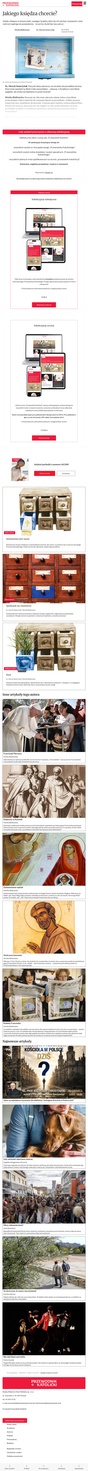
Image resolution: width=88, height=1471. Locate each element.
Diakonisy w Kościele (12, 819)
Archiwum (66, 473)
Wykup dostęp (44, 438)
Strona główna (12, 1373)
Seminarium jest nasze (17, 539)
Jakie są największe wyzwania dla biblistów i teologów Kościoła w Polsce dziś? (38, 1100)
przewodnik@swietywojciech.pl (20, 1403)
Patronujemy (12, 1439)
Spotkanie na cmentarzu (18, 605)
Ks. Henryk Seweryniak (45, 30)
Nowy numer (12, 1424)
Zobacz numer (44, 473)
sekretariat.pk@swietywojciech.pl (48, 1403)
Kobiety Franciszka (12, 1023)
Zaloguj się (49, 172)
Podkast (10, 1436)
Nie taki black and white (14, 1357)
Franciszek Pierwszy (12, 753)
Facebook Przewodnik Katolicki (15, 1409)
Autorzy (10, 1432)
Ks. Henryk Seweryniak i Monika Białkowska (20, 610)
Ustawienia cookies (14, 1452)
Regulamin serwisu (14, 1449)
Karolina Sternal (9, 1294)
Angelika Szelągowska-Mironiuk (15, 1162)
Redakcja (10, 1443)
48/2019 (65, 464)
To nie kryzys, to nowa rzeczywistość (19, 1291)
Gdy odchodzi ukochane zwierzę (18, 1159)
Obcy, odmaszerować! (13, 1225)
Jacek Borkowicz (9, 1228)
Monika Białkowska (22, 30)
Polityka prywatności (15, 1456)
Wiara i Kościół (33, 1373)
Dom (8, 674)
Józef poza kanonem (12, 955)
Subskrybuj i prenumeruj (14, 1420)
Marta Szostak (8, 1360)
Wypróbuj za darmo (44, 305)
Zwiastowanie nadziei (13, 887)
